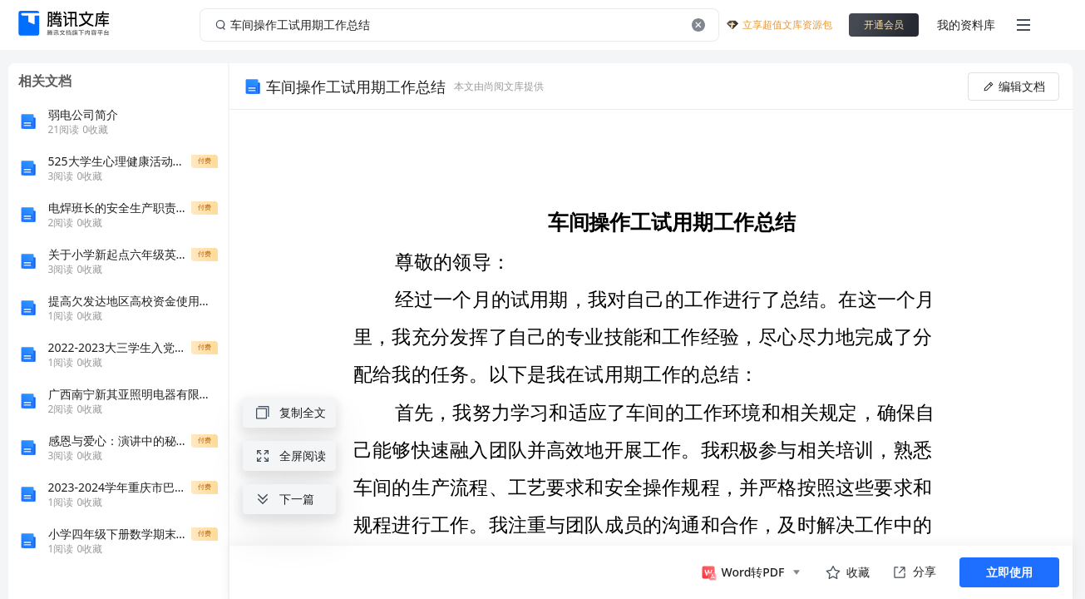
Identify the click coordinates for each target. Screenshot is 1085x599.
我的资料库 (966, 24)
